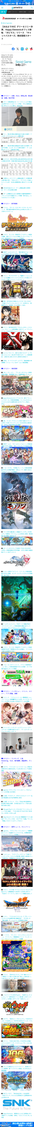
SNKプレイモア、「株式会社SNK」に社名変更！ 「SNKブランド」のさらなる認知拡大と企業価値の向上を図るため (16, 1095)
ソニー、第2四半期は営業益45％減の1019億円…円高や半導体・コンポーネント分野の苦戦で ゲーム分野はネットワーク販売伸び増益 (16, 148)
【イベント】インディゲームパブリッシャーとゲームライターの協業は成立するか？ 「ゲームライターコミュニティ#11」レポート (16, 729)
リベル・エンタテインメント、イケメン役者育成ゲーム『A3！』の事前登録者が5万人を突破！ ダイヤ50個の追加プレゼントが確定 (16, 667)
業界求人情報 (22, 12)
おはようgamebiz (7, 23)
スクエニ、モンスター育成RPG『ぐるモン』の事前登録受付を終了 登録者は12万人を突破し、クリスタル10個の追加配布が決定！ (16, 649)
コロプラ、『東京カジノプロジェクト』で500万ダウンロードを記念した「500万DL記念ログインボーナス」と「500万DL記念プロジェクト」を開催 (17, 1021)
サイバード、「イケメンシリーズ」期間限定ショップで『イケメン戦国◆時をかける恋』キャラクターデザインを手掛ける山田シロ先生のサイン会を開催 (16, 699)
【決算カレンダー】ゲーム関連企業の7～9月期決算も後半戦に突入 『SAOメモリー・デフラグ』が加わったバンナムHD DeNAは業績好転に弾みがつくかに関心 (16, 181)
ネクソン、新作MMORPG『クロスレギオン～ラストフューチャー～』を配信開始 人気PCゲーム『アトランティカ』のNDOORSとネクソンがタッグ (16, 329)
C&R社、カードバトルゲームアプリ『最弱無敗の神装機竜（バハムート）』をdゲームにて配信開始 (16, 361)
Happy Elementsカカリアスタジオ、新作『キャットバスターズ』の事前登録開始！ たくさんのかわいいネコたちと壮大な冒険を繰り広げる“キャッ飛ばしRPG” (16, 401)
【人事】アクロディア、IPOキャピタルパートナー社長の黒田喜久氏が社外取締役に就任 (16, 797)
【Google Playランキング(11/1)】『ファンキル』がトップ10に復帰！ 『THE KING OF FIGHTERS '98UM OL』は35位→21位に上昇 (16, 811)
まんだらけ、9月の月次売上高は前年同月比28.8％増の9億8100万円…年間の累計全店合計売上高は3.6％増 (16, 160)
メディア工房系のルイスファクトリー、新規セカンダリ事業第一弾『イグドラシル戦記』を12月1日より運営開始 (16, 1068)
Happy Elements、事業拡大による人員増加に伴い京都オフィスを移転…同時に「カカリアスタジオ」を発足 (16, 1115)
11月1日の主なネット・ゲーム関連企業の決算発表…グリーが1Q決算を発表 (15, 189)
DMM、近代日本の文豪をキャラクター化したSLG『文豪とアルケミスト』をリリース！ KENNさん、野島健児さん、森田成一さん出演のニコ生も (16, 303)
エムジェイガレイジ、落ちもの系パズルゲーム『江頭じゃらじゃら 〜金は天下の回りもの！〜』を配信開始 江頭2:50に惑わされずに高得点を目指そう (16, 355)
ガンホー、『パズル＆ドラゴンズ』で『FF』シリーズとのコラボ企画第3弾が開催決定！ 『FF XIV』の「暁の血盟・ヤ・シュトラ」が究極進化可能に (16, 918)
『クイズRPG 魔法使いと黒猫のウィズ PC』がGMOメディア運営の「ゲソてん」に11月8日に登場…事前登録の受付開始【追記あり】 (17, 534)
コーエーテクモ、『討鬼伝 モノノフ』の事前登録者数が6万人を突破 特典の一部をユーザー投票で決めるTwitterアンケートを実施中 (16, 470)
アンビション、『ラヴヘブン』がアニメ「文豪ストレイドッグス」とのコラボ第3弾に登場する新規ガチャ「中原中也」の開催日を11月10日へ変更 (17, 856)
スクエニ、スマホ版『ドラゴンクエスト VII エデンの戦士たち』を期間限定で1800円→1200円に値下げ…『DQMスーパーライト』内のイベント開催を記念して (17, 891)
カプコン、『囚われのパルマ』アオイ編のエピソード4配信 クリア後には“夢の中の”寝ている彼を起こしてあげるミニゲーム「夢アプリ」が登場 (16, 976)
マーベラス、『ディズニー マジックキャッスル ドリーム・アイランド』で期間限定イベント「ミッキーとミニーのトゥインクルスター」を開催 (16, 937)
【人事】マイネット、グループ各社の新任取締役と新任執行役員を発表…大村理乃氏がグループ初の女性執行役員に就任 (16, 803)
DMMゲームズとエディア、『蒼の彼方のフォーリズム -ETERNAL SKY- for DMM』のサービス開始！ (16, 253)
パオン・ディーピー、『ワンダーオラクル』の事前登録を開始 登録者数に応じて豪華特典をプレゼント (16, 373)
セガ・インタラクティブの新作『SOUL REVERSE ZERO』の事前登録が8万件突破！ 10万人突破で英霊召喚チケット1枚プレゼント (17, 550)
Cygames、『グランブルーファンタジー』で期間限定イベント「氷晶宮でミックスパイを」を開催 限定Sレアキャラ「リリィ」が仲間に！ (16, 832)
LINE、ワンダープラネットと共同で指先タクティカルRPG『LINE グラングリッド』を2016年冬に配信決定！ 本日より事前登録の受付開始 (16, 423)
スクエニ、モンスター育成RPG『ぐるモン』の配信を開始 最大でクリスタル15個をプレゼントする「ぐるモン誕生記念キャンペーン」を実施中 (16, 236)
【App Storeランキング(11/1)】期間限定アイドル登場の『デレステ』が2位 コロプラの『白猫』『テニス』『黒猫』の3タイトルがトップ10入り (17, 819)
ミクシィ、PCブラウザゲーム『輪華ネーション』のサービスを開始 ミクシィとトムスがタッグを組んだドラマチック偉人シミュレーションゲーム (16, 277)
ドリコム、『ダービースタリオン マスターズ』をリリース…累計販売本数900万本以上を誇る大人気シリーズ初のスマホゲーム (17, 209)
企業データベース (12, 12)
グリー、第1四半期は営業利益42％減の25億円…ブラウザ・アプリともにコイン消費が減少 (16, 135)
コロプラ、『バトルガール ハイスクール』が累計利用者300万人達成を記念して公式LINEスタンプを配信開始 (16, 769)
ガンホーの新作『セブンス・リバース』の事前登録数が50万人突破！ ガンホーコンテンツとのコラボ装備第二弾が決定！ (16, 573)
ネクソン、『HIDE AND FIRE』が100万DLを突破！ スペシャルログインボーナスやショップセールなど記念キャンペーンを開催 (16, 1043)
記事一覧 (3, 12)
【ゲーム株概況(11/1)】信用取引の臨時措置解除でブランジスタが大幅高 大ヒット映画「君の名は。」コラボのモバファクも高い (16, 195)
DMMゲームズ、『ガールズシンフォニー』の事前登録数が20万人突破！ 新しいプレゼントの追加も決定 (16, 445)
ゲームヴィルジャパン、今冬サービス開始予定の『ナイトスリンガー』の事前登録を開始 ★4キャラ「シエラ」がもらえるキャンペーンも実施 (15, 626)
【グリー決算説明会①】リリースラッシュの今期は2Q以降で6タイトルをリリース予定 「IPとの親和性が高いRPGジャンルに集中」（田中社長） (16, 104)
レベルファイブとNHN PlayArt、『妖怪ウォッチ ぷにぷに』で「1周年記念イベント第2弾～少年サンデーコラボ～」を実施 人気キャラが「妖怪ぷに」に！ (16, 997)
